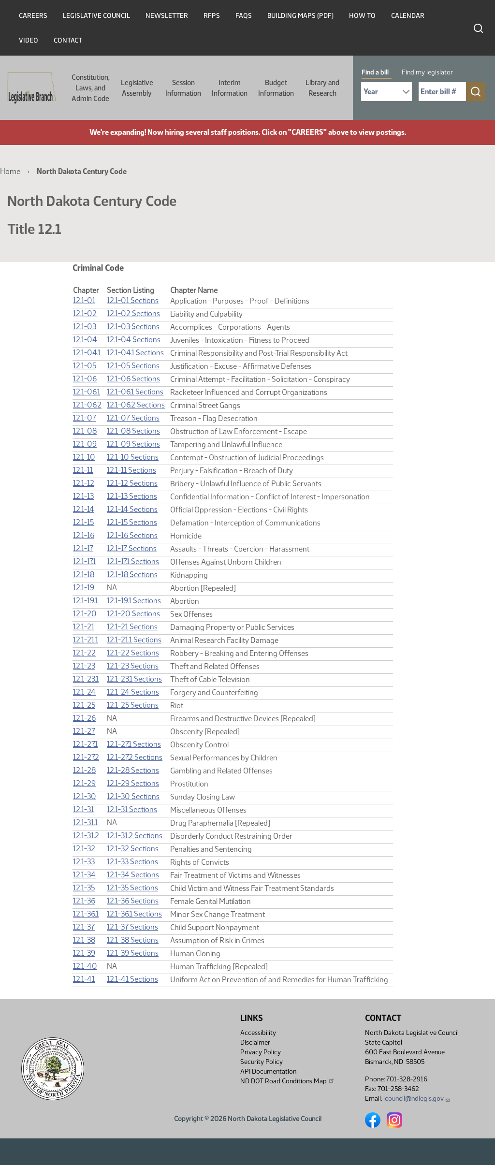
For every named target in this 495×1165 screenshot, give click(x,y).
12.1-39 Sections (133, 953)
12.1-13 (83, 496)
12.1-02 (85, 313)
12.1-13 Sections (132, 496)
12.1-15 (83, 522)
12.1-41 (84, 979)
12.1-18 (83, 574)
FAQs (243, 16)
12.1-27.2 (86, 757)
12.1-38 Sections (133, 940)
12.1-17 (83, 548)
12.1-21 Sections (132, 626)
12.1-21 (83, 626)
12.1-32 (84, 848)
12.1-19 (83, 587)
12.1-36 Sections (133, 900)
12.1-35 (84, 887)
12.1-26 (84, 718)
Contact (68, 40)
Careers (33, 16)
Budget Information (276, 88)
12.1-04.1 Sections (135, 352)
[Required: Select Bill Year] (386, 92)
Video (28, 40)
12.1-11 (83, 470)
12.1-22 (84, 652)
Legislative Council (96, 16)
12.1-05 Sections (133, 365)
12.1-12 (83, 483)
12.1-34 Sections (133, 874)
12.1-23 (84, 665)
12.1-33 (84, 861)
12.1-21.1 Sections (134, 639)
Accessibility (258, 1033)
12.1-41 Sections (132, 979)
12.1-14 (83, 509)
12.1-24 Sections (133, 692)
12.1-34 (84, 874)
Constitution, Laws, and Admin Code (91, 88)
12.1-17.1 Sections (133, 561)
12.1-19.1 (85, 600)
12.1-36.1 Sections (134, 913)
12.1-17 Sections (132, 548)
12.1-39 (84, 953)
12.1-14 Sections (132, 509)
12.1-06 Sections (133, 378)
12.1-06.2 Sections (136, 404)
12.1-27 (84, 731)
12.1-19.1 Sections (134, 600)
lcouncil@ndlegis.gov (417, 1098)
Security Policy (261, 1062)
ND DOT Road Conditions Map (287, 1081)
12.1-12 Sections (132, 483)
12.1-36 (84, 900)
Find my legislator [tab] (427, 72)
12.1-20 (85, 613)
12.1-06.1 (86, 391)
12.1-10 (84, 457)
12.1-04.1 (87, 352)
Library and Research (322, 88)
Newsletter (167, 16)
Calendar (407, 16)
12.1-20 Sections (133, 613)
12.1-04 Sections (133, 339)
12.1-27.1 (85, 744)
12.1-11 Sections (131, 470)
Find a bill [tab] (375, 72)
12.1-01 (84, 300)
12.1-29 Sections (133, 783)
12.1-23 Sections (133, 665)
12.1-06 (85, 378)
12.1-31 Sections (132, 809)
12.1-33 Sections (132, 861)
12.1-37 (84, 927)
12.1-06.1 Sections (135, 391)
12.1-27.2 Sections (134, 757)
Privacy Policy (260, 1052)
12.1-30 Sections (133, 796)
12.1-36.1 (86, 913)
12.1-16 (83, 535)
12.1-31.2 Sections (134, 835)
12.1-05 (84, 365)
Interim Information (230, 88)
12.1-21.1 (85, 639)
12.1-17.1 (84, 561)
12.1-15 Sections (132, 522)
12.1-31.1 (85, 822)
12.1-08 (85, 431)
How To (362, 16)
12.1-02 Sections (133, 313)
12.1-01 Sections (133, 300)
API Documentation (268, 1071)
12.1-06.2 (87, 404)
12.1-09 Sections (133, 444)
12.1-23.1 (86, 679)
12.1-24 (84, 692)
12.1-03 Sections (133, 326)
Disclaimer (255, 1042)
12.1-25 (84, 705)
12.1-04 (85, 339)
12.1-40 (85, 966)
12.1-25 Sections (133, 705)
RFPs (212, 16)
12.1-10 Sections (133, 457)
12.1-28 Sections (133, 770)
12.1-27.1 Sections (134, 744)
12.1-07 (84, 417)
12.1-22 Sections (133, 652)
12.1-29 (84, 783)
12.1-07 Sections (133, 417)
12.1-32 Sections (133, 848)
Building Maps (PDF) (300, 16)
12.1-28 (84, 770)
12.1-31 (83, 809)
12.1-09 (85, 444)
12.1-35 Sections (132, 887)
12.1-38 (84, 940)
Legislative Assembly (137, 88)
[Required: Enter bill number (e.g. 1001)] (442, 92)
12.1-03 (84, 326)
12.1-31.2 (86, 835)
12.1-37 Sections (132, 927)
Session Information (183, 88)
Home (10, 171)
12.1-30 (84, 796)
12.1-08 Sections (133, 431)
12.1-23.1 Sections (134, 679)
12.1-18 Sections (132, 574)
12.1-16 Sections (132, 535)
